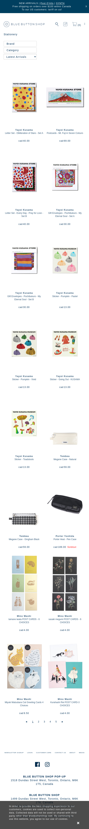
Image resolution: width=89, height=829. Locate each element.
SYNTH (60, 3)
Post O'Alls (47, 3)
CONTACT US (60, 752)
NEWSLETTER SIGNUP (14, 752)
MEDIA (81, 752)
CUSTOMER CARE (43, 752)
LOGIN (30, 752)
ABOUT (73, 752)
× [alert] (78, 823)
